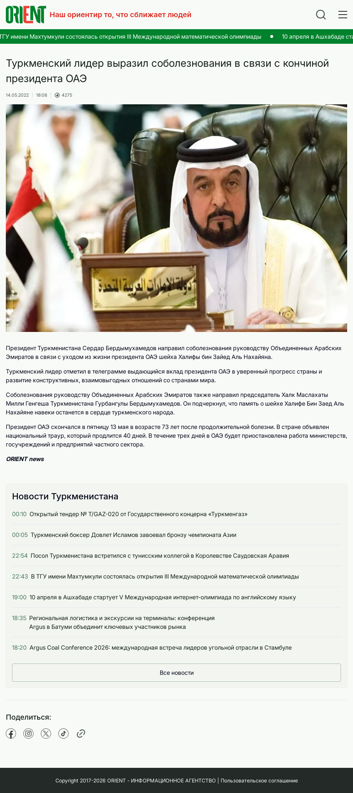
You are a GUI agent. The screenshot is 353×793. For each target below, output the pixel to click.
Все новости (177, 672)
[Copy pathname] (81, 733)
